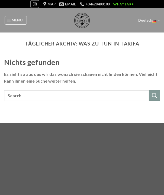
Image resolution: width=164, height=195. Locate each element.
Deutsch (149, 20)
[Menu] (16, 20)
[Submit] (154, 95)
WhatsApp (123, 4)
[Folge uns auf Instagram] (34, 4)
